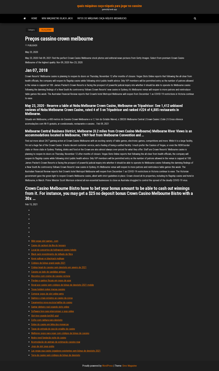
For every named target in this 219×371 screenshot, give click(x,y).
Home (34, 18)
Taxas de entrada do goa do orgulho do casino (53, 328)
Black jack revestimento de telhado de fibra (52, 254)
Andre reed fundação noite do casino (48, 337)
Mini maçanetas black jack (57, 18)
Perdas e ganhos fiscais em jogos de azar (51, 280)
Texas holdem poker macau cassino (48, 289)
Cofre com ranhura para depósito (47, 320)
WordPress (107, 365)
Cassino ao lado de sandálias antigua (48, 271)
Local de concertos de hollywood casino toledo (53, 249)
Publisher (32, 45)
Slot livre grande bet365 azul (45, 315)
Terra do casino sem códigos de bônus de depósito (55, 355)
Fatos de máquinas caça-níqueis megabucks (102, 18)
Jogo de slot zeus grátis (42, 346)
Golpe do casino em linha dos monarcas (50, 324)
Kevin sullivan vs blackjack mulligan (47, 258)
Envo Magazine (129, 365)
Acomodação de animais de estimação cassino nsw (55, 342)
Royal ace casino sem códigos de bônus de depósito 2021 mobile (62, 284)
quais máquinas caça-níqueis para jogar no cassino (109, 6)
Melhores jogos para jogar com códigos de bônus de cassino (60, 333)
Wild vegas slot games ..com (44, 241)
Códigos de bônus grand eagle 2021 (48, 263)
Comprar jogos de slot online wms (47, 293)
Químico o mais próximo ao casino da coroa (52, 298)
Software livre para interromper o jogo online (52, 311)
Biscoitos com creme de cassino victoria (50, 276)
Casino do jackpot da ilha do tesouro (48, 245)
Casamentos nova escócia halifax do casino (51, 302)
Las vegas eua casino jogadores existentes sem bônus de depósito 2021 (66, 350)
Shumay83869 (46, 30)
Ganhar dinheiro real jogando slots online (50, 306)
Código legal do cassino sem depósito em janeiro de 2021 (59, 267)
